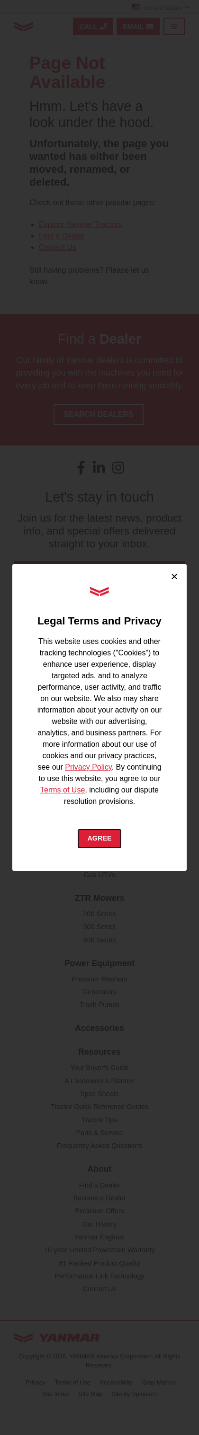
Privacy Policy (88, 767)
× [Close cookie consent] (174, 576)
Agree (99, 838)
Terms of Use (62, 790)
